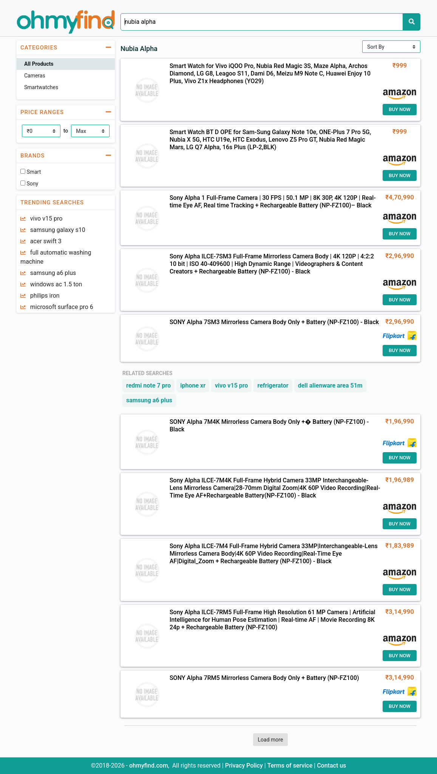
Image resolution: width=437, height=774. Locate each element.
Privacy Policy (244, 765)
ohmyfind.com (148, 765)
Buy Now (400, 109)
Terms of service (290, 765)
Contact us (331, 765)
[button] (66, 47)
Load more (270, 740)
